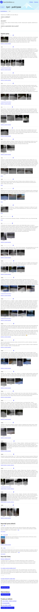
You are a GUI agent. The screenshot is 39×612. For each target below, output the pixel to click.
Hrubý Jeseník (3, 531)
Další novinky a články (5, 587)
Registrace (36, 2)
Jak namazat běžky (6, 603)
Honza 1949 (5, 534)
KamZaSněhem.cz (7, 2)
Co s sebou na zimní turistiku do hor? (8, 568)
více (19, 552)
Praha (2, 185)
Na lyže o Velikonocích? (5, 559)
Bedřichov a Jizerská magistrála (6, 43)
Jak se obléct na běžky (6, 605)
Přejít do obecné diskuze (6, 594)
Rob (4, 525)
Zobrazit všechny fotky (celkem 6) (6, 293)
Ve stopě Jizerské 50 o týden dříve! (8, 578)
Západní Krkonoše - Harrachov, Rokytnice (7, 465)
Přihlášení (31, 2)
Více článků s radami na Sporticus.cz (8, 607)
